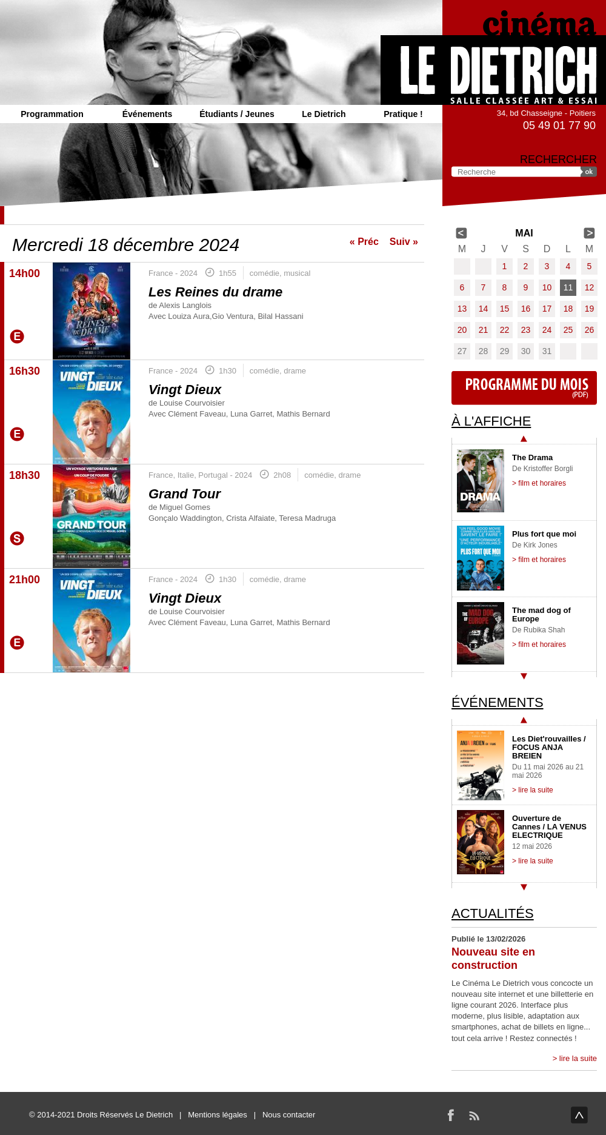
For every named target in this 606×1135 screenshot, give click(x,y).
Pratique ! (403, 114)
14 (483, 308)
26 (589, 330)
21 (483, 330)
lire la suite (578, 1058)
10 (547, 287)
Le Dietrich (323, 114)
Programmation (52, 114)
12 (589, 287)
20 (462, 330)
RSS (473, 1115)
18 (568, 308)
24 (547, 330)
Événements (147, 114)
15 (505, 308)
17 (547, 308)
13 (462, 308)
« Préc (364, 241)
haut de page (579, 1115)
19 (589, 308)
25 (568, 330)
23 (526, 330)
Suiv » (404, 241)
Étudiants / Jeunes (237, 114)
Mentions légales (217, 1114)
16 (526, 308)
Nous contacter (288, 1114)
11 (568, 287)
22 (505, 330)
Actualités (492, 913)
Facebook (450, 1115)
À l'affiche (491, 421)
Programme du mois (524, 388)
